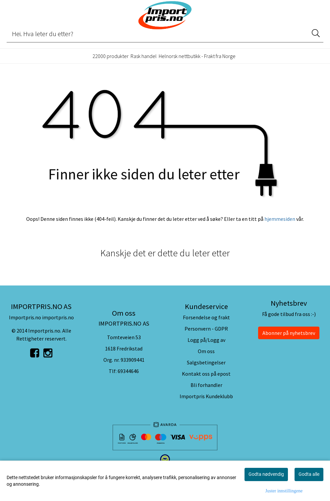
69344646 (128, 371)
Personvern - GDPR (206, 328)
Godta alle (309, 474)
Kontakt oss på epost (206, 373)
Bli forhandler (206, 385)
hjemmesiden (279, 219)
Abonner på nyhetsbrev (288, 333)
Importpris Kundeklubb (206, 396)
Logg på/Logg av (206, 340)
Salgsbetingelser (206, 362)
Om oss (206, 351)
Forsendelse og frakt (206, 317)
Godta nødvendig (266, 474)
